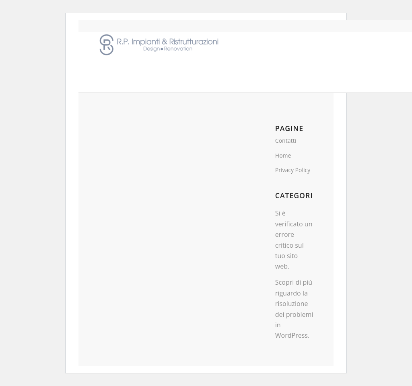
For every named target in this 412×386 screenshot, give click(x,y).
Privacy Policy (292, 170)
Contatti (285, 140)
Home (283, 155)
